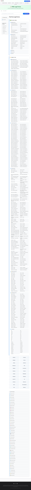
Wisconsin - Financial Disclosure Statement (14, 265)
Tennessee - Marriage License (14, 112)
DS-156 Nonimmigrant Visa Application (24, 31)
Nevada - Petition (22, 283)
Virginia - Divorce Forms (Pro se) (14, 262)
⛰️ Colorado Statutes (12, 402)
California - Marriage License (14, 95)
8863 (20, 338)
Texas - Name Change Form (23, 160)
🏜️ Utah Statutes (12, 465)
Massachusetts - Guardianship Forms (15, 80)
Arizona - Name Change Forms (23, 125)
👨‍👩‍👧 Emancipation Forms (13, 59)
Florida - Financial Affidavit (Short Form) (24, 187)
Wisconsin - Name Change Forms (14, 166)
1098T (11, 334)
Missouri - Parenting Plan (22, 309)
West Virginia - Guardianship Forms (14, 88)
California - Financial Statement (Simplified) (23, 178)
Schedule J (21, 48)
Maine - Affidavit (21, 279)
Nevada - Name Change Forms (14, 147)
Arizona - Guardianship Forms (23, 71)
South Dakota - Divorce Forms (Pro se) (24, 252)
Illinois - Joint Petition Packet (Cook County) (23, 197)
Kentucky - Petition (22, 304)
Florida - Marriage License (13, 96)
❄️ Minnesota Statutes (12, 430)
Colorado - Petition (13, 275)
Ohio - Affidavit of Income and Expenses (24, 245)
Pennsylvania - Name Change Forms (14, 157)
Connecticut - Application (22, 275)
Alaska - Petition (12, 172)
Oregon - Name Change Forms (14, 156)
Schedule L (21, 348)
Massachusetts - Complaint (23, 212)
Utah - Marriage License (13, 113)
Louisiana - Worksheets (13, 305)
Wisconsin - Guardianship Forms (23, 88)
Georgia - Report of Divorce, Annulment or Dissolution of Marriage (24, 192)
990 (20, 339)
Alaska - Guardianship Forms (14, 71)
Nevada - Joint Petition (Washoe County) (15, 231)
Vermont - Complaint (13, 261)
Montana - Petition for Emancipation (23, 64)
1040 (20, 330)
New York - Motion (13, 284)
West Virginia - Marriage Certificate (23, 117)
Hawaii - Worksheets (13, 300)
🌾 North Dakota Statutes (12, 448)
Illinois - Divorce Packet (13, 202)
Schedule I (12, 48)
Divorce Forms (4, 28)
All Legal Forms (4, 19)
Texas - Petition (12, 256)
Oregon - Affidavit (22, 318)
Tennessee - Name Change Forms (14, 160)
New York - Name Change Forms (14, 151)
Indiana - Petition (12, 279)
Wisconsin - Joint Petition (22, 265)
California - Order (22, 274)
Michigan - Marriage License (23, 102)
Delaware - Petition (13, 186)
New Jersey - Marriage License (23, 106)
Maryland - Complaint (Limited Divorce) (15, 212)
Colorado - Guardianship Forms (14, 74)
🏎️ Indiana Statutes (12, 415)
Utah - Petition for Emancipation (14, 67)
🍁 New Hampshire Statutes (13, 440)
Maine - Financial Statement (23, 208)
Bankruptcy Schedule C (13, 43)
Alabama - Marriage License (14, 91)
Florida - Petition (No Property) (14, 190)
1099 (20, 334)
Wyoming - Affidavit (22, 327)
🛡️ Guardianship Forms (13, 70)
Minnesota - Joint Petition (13, 220)
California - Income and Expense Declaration (14, 178)
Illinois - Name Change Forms (14, 134)
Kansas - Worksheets (13, 304)
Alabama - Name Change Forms (14, 124)
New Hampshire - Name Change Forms (15, 148)
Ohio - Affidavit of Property (13, 246)
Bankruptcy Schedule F (22, 43)
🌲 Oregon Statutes (12, 453)
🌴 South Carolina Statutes (12, 458)
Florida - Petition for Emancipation (14, 63)
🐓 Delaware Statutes (12, 405)
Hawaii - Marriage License (22, 98)
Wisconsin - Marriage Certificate (23, 118)
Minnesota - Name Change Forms (14, 142)
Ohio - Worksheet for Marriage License (24, 108)
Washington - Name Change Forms (23, 165)
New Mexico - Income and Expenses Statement (23, 238)
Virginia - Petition (22, 289)
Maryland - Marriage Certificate (14, 102)
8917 (11, 339)
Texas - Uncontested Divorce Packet (15, 257)
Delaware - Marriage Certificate (23, 95)
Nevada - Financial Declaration (14, 227)
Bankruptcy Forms (13, 34)
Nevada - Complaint (22, 231)
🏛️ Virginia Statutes (12, 468)
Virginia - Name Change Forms (14, 165)
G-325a (21, 26)
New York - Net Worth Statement (14, 241)
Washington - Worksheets (22, 323)
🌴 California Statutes (12, 400)
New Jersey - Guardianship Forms (23, 84)
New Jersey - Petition (13, 314)
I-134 (11, 26)
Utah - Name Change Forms (23, 161)
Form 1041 (12, 352)
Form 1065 (21, 352)
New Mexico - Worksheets (23, 314)
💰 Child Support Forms (13, 292)
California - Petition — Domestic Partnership (23, 180)
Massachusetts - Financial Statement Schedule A (23, 215)
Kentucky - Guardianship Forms (14, 79)
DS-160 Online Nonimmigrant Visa (14, 32)
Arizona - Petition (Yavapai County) (23, 174)
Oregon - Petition (13, 318)
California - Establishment (13, 296)
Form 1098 (12, 353)
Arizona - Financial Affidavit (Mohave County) (14, 174)
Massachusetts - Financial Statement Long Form (14, 215)
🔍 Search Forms (26, 13)
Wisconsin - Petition (13, 267)
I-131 (20, 27)
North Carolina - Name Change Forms (24, 152)
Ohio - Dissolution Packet (22, 246)
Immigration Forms (4, 31)
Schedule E (12, 47)
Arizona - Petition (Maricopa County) (14, 176)
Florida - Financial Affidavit (13, 187)
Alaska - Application (13, 274)
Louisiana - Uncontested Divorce (14, 208)
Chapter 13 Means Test (22, 42)
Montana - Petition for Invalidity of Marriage (14, 222)
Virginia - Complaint (22, 322)
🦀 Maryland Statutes (12, 425)
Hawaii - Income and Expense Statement (24, 194)
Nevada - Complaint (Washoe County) (24, 227)
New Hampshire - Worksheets (23, 313)
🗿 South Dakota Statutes (12, 460)
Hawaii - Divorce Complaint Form (14, 194)
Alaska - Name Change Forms (23, 124)
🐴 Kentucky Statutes (12, 420)
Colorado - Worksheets (22, 296)
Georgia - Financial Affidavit (14, 192)
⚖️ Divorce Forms (13, 168)
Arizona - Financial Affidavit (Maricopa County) (24, 172)
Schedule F (12, 347)
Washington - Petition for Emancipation (15, 68)
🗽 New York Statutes (12, 445)
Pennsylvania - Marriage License (14, 109)
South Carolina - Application (14, 288)
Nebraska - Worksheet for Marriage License (14, 106)
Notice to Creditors (13, 39)
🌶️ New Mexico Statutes (12, 443)
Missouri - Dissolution (22, 220)
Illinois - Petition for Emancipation (23, 63)
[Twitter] (15, 483)
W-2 (11, 330)
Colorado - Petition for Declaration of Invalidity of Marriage (24, 182)
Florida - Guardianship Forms (23, 75)
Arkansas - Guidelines (22, 295)
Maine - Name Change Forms (14, 138)
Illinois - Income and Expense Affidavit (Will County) (15, 200)
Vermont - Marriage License (23, 113)
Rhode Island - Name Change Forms (23, 157)
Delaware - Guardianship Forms (14, 75)
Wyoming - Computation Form (14, 327)
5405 (11, 338)
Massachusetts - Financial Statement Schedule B (14, 217)
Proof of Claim (21, 39)
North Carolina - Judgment (22, 242)
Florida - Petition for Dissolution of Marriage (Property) (23, 190)
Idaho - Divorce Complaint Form (23, 195)
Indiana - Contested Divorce (23, 202)
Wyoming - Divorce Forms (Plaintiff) (23, 268)
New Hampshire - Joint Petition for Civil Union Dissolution (15, 234)
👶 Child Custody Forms (14, 271)
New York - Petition (22, 284)
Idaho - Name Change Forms (14, 133)
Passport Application (13, 31)
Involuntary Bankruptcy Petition (14, 38)
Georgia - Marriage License (14, 98)
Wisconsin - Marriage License (14, 118)
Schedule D (21, 344)
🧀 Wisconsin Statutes (12, 473)
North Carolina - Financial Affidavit (14, 242)
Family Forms (12, 50)
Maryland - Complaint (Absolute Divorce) (24, 211)
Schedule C (21, 343)
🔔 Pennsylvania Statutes (12, 455)
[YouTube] (17, 483)
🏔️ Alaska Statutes (12, 395)
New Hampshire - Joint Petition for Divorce (23, 234)
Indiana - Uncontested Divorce (14, 203)
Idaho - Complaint (22, 300)
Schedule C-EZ (12, 344)
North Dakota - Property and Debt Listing (15, 245)
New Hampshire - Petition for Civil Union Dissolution (24, 236)
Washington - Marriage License (14, 117)
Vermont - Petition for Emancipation (23, 67)
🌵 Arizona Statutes (12, 397)
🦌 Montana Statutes (12, 435)
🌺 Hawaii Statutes (12, 410)
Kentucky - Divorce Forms (13, 207)
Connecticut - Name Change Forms (14, 129)
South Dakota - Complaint (13, 253)
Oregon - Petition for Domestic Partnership (23, 249)
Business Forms (4, 27)
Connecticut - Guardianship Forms (23, 74)
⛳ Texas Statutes (12, 463)
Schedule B (12, 343)
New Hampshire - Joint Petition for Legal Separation (15, 236)
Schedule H (21, 47)
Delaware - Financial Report (23, 186)
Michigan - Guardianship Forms (23, 80)
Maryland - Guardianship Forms (23, 79)
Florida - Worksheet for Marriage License (23, 97)
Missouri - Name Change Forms (14, 143)
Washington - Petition (22, 262)
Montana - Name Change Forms (23, 143)
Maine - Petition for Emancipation (14, 64)
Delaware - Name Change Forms (23, 129)
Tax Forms (15, 4)
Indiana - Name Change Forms (23, 134)
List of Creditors (21, 38)
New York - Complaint (22, 241)
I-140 (11, 27)
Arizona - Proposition (13, 295)
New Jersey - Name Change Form (23, 148)
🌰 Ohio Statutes (12, 450)
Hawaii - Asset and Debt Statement (14, 195)
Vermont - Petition (13, 322)
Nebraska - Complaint (13, 226)
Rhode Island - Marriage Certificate (23, 109)
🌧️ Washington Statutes (12, 470)
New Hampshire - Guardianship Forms (15, 84)
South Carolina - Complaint (22, 288)
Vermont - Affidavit (13, 289)
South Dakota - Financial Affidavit (14, 252)
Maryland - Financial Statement (14, 211)
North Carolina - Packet (13, 108)
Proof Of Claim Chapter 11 (13, 42)
